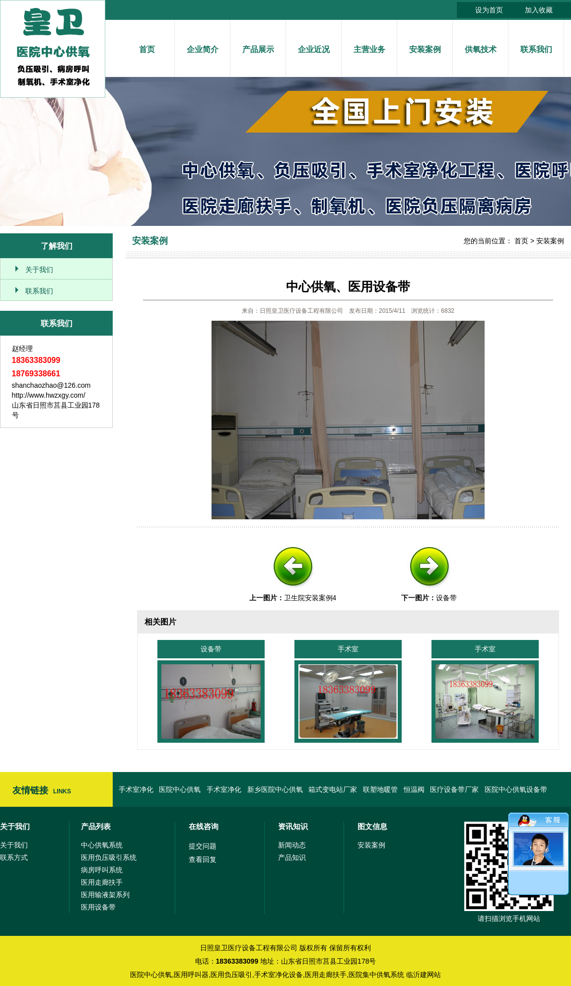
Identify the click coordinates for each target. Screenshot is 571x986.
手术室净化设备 (278, 975)
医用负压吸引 (231, 975)
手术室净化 (136, 789)
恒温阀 (414, 789)
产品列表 (96, 826)
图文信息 (372, 826)
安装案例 (425, 49)
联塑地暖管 (380, 789)
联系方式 (14, 857)
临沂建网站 (423, 975)
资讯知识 (293, 826)
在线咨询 (203, 826)
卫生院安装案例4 (310, 598)
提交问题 (202, 846)
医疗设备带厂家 (454, 789)
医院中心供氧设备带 (516, 789)
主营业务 (369, 49)
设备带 (446, 598)
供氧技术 (481, 49)
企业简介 (202, 49)
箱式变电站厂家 (332, 789)
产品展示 (258, 49)
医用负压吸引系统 (109, 857)
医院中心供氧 (180, 789)
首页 (147, 49)
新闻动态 (292, 845)
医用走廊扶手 (102, 882)
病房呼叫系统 (102, 870)
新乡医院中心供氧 (275, 789)
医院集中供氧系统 (376, 975)
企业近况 (314, 49)
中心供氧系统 (102, 845)
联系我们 (536, 49)
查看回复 (202, 859)
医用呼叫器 (191, 975)
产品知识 (292, 857)
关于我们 (39, 270)
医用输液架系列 (105, 895)
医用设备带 (98, 907)
